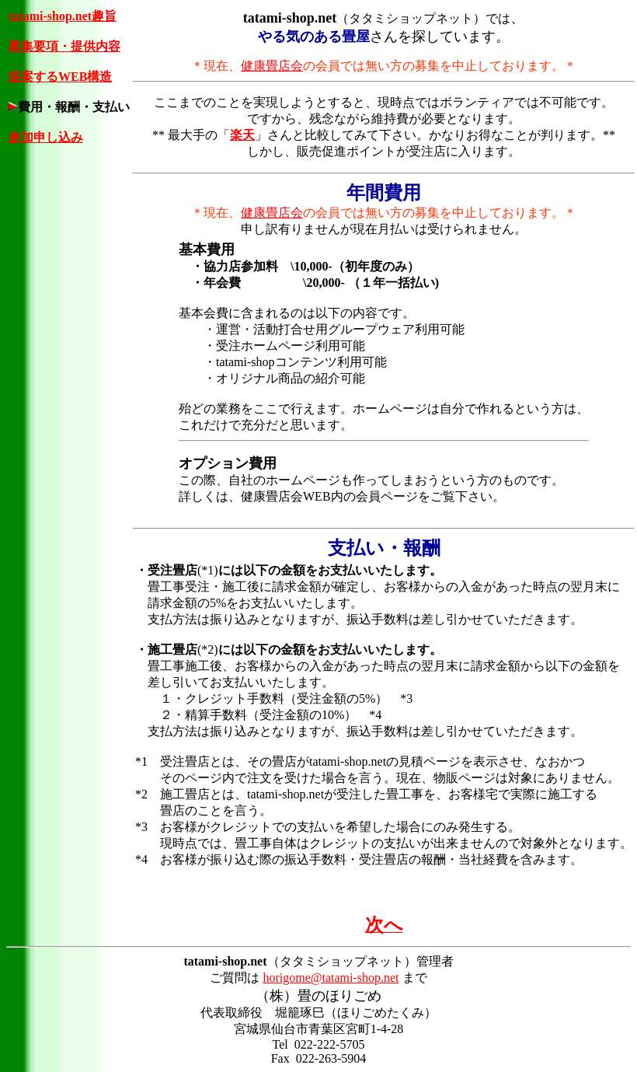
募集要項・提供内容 (64, 46)
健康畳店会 (272, 65)
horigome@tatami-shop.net (331, 977)
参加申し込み (46, 137)
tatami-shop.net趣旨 (63, 16)
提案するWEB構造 (60, 76)
